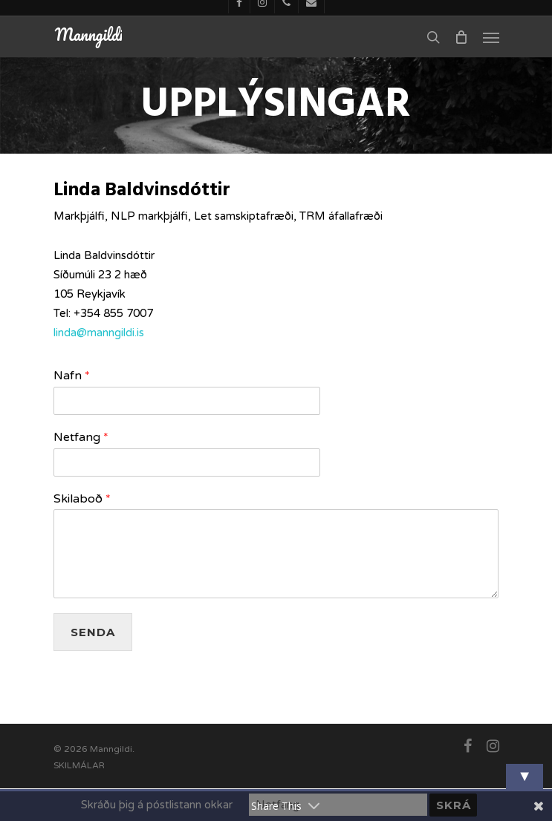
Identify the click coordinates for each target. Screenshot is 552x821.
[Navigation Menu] (491, 37)
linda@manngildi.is (98, 332)
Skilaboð (82, 498)
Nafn (71, 375)
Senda (93, 632)
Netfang (80, 437)
